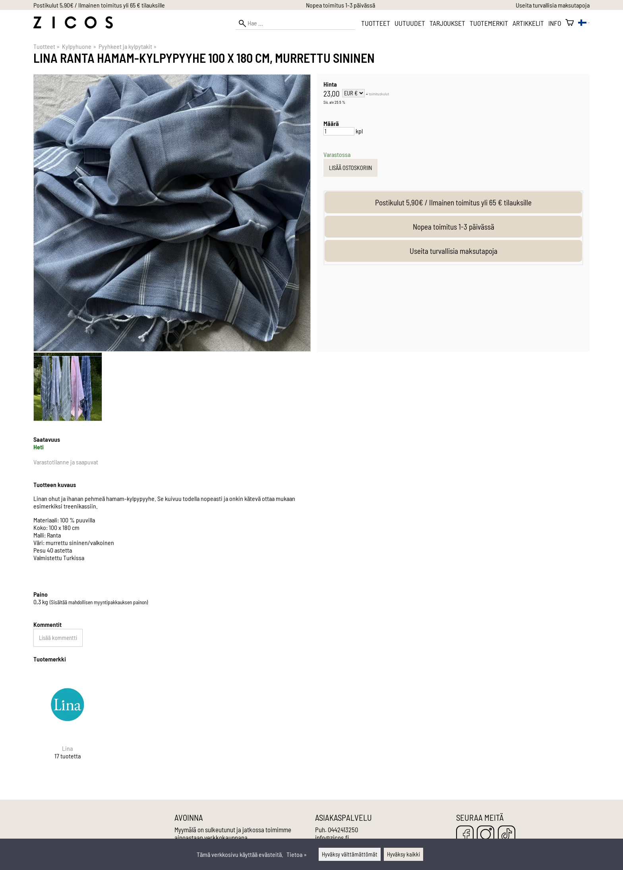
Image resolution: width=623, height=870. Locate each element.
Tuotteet (375, 23)
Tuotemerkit (489, 23)
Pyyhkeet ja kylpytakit (128, 46)
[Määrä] (338, 131)
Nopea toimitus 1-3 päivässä (340, 5)
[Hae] (295, 23)
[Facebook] (465, 835)
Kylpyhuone (79, 46)
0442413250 (343, 829)
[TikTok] (506, 835)
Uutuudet (410, 23)
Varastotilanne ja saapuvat (65, 462)
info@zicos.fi (332, 837)
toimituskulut (379, 93)
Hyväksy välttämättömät (349, 854)
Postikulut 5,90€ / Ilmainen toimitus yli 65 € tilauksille (99, 5)
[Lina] (67, 721)
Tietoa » (296, 854)
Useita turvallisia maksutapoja (553, 5)
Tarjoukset (447, 23)
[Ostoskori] (569, 23)
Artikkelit (528, 23)
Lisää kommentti (58, 637)
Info (554, 23)
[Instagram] (485, 835)
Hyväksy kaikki (403, 854)
